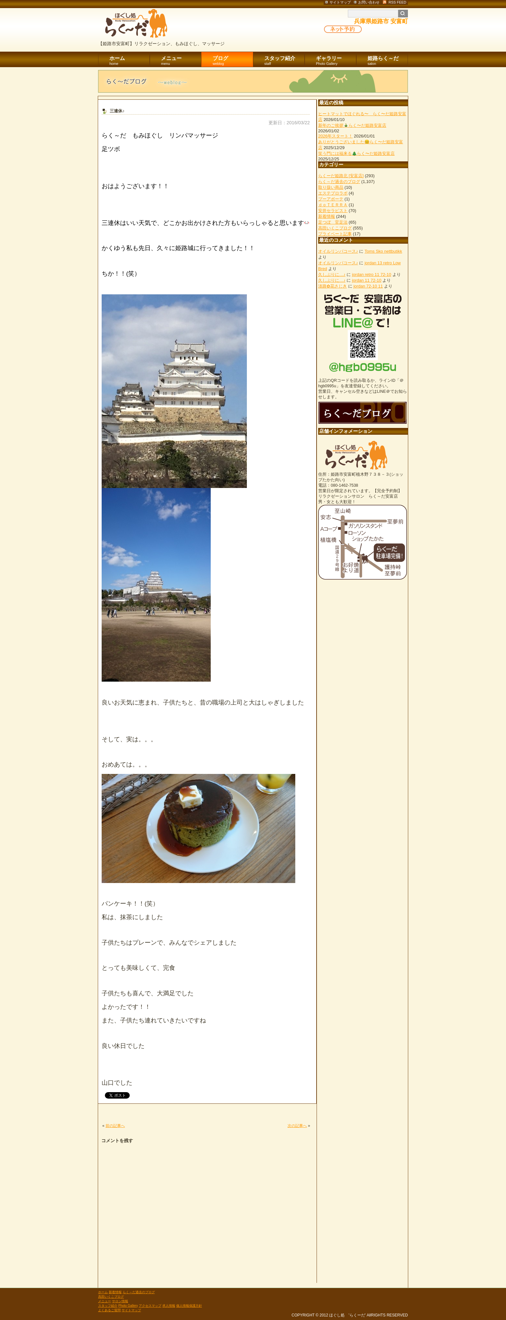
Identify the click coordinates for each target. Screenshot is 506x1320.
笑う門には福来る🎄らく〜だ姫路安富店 (356, 153)
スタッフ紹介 (284, 61)
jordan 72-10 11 (368, 286)
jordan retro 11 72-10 (371, 274)
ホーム (129, 61)
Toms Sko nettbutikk (383, 251)
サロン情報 (120, 1301)
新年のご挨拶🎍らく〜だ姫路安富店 (352, 125)
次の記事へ (297, 1125)
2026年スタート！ (335, 136)
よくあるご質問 (109, 1310)
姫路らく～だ (388, 61)
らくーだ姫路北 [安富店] (341, 175)
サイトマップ (131, 1310)
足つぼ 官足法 (333, 222)
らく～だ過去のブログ (339, 181)
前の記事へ (115, 1125)
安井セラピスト (333, 210)
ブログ (233, 61)
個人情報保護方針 (189, 1305)
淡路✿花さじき (332, 286)
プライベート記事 (335, 233)
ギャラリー (336, 61)
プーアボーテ (330, 199)
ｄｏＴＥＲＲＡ (333, 204)
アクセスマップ (150, 1305)
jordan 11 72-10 (366, 280)
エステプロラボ (333, 193)
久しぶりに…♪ (332, 274)
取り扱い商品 (330, 187)
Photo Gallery (128, 1305)
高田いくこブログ (335, 228)
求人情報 (168, 1305)
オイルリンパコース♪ (338, 251)
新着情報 (326, 216)
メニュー (181, 61)
